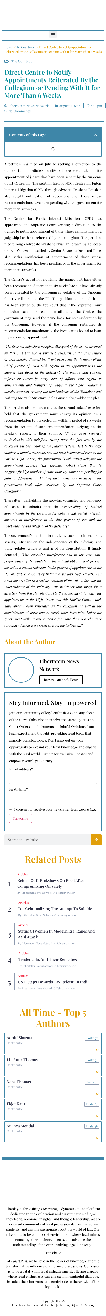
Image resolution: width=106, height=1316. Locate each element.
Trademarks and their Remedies (47, 959)
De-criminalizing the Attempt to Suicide (55, 908)
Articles (22, 874)
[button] (53, 34)
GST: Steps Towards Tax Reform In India (53, 981)
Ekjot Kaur (16, 1104)
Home (8, 47)
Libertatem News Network (37, 892)
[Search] (96, 839)
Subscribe (20, 818)
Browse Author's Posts (61, 679)
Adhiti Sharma (19, 1038)
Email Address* (21, 769)
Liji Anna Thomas (22, 1060)
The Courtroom (25, 47)
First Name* (18, 789)
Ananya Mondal (20, 1126)
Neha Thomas (19, 1082)
